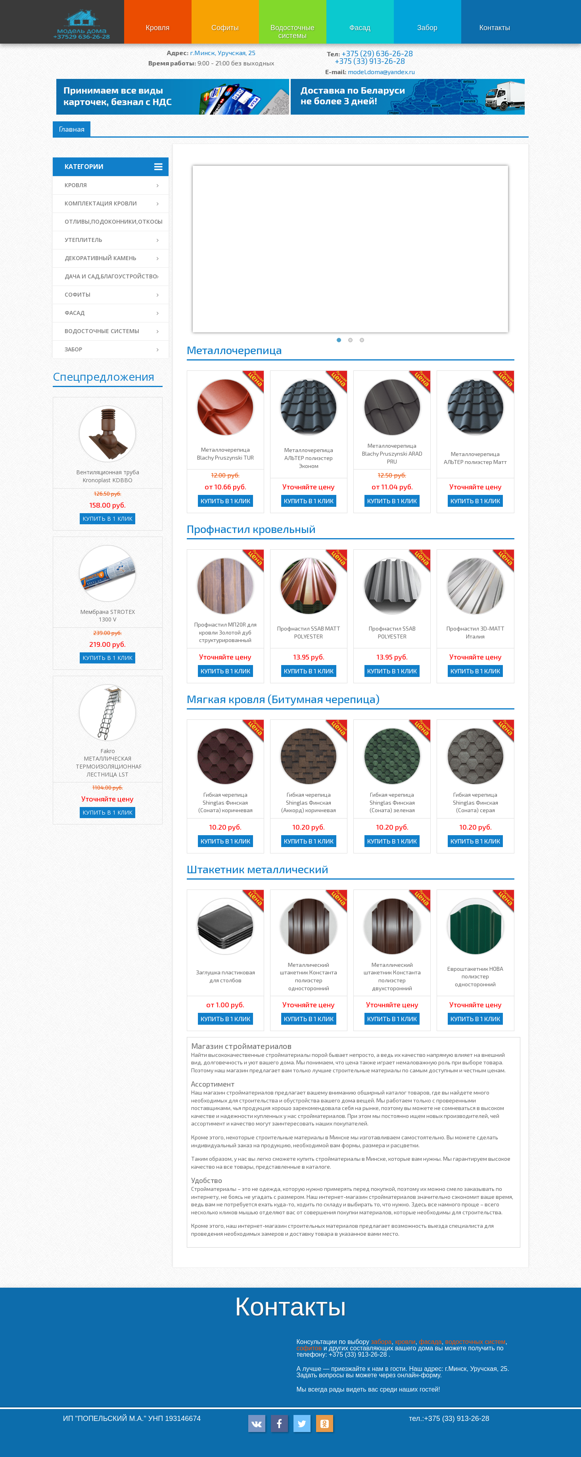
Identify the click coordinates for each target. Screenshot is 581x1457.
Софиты (225, 28)
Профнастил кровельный (251, 528)
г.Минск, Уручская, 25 (222, 52)
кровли (405, 1341)
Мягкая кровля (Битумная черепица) (283, 698)
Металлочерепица (234, 350)
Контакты (494, 28)
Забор (427, 28)
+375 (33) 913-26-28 (370, 60)
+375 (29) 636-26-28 (377, 53)
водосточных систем (475, 1341)
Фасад (359, 28)
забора (381, 1341)
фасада (430, 1341)
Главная (71, 129)
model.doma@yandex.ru (381, 71)
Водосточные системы (292, 32)
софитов (309, 1348)
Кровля (158, 28)
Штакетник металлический (257, 869)
